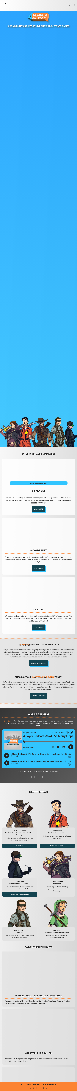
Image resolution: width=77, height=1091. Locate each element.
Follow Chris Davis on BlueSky (20, 894)
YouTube (41, 1003)
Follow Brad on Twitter (57, 845)
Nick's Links (20, 845)
